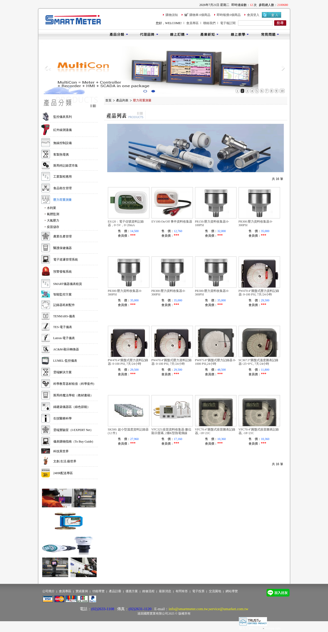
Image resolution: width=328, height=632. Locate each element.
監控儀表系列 (62, 117)
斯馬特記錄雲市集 (65, 165)
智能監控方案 (62, 294)
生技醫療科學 (62, 418)
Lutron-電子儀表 (64, 338)
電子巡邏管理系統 (65, 259)
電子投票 (198, 591)
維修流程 (148, 591)
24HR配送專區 (63, 473)
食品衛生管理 (62, 188)
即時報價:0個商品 (229, 15)
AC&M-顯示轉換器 (66, 349)
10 (282, 91)
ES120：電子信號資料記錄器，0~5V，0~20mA (126, 223)
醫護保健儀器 (62, 248)
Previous (46, 68)
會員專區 (192, 23)
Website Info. (273, 628)
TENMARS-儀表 (64, 316)
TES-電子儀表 (62, 327)
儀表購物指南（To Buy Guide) (73, 441)
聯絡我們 (209, 23)
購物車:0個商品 (199, 15)
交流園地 (215, 591)
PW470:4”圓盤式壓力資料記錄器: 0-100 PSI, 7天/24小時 (259, 292)
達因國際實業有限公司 (152, 613)
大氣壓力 (53, 220)
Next (283, 68)
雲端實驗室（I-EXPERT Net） (73, 430)
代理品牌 (149, 34)
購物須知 (172, 15)
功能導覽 (98, 591)
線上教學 (239, 34)
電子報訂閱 (227, 23)
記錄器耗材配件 (64, 305)
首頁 (108, 100)
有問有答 (182, 591)
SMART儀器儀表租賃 (67, 284)
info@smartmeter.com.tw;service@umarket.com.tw (208, 609)
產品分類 (118, 34)
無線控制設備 (62, 143)
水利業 (51, 208)
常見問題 (270, 34)
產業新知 (209, 34)
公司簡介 (48, 591)
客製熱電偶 (61, 154)
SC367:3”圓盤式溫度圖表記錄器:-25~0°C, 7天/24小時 (258, 362)
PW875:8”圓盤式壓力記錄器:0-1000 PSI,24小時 (215, 362)
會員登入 (253, 15)
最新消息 (165, 591)
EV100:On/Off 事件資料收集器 (171, 221)
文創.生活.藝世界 (64, 461)
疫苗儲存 (53, 227)
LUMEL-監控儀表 (65, 360)
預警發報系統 (62, 271)
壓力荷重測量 (62, 200)
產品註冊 (115, 591)
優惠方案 (132, 591)
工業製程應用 (62, 176)
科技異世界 (61, 451)
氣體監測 (53, 214)
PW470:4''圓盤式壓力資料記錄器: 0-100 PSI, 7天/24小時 (128, 362)
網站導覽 (231, 591)
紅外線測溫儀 (62, 130)
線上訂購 (179, 34)
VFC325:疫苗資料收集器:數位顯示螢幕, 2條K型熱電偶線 (171, 431)
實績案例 (82, 591)
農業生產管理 (62, 236)
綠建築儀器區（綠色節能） (71, 407)
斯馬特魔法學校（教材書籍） (73, 395)
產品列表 (122, 100)
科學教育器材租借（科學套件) (73, 384)
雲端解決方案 (62, 372)
